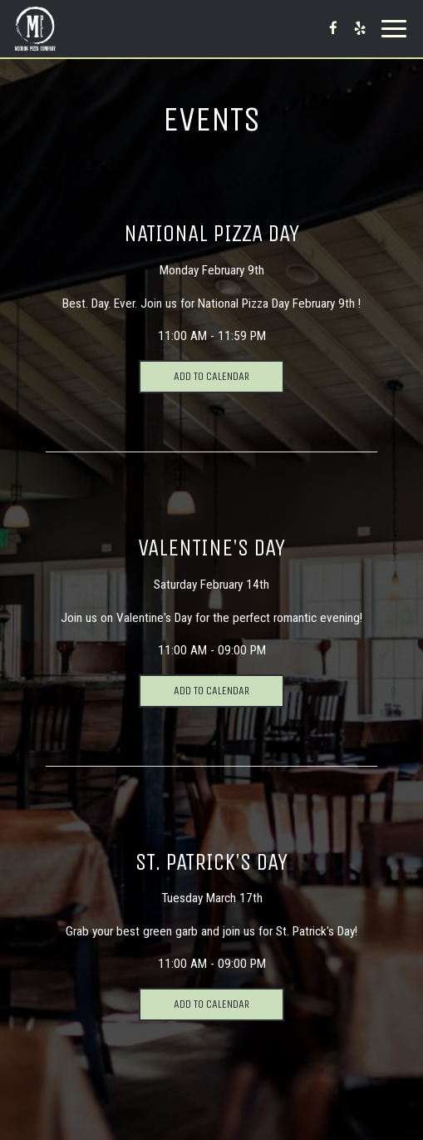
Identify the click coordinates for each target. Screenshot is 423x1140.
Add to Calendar (211, 376)
